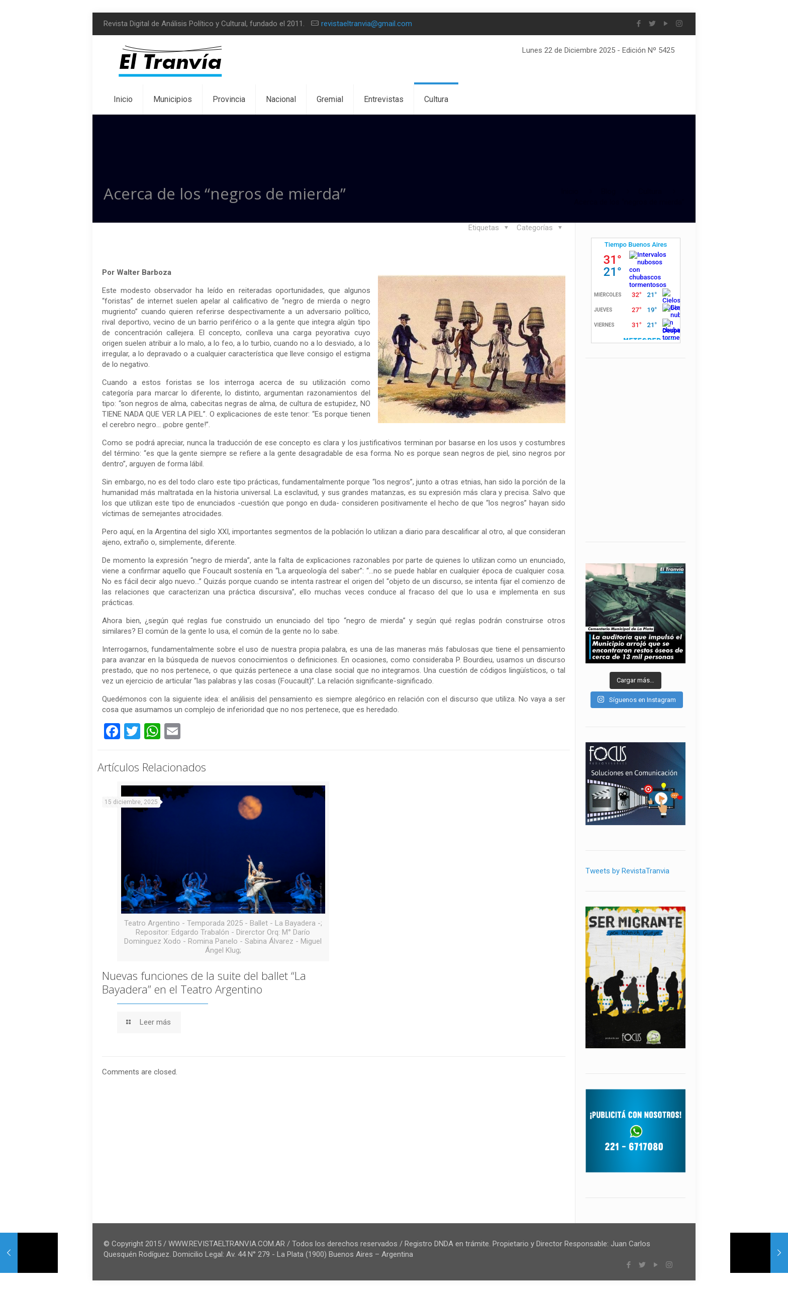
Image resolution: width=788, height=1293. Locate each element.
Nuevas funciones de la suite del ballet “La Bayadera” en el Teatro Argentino (204, 982)
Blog (608, 191)
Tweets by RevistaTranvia (627, 870)
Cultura (650, 191)
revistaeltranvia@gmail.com (366, 23)
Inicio (569, 191)
